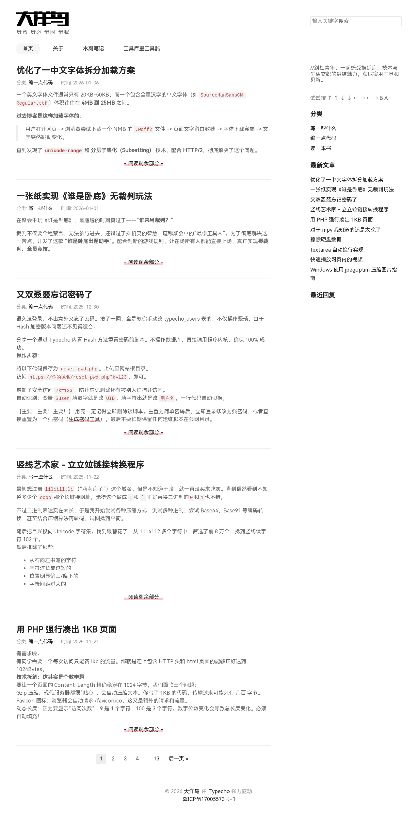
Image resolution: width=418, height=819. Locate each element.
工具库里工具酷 (141, 48)
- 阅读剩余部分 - (143, 163)
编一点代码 (40, 83)
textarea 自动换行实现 (336, 250)
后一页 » (178, 759)
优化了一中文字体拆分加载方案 (75, 71)
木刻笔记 (93, 48)
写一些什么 (40, 208)
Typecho (219, 791)
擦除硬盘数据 (326, 240)
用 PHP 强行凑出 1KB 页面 (66, 629)
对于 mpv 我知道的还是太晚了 (345, 230)
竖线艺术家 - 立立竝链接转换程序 (80, 465)
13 (156, 759)
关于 (58, 48)
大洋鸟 (192, 791)
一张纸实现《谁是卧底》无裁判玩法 (84, 196)
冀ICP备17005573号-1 (209, 799)
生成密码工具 (84, 419)
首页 (28, 48)
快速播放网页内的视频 (336, 260)
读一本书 (320, 148)
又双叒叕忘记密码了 (54, 295)
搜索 (396, 21)
